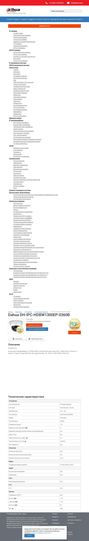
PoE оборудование (19, 97)
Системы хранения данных (22, 243)
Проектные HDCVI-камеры (22, 216)
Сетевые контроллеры (21, 148)
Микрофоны (17, 112)
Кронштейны (17, 99)
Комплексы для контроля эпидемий (22, 268)
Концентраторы (18, 161)
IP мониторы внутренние (22, 137)
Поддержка (32, 19)
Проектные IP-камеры (21, 260)
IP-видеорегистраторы (17, 63)
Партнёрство (54, 19)
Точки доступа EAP (19, 84)
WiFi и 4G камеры (19, 48)
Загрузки (39, 19)
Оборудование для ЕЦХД (21, 205)
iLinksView (16, 74)
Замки (15, 290)
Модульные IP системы (21, 133)
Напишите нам (76, 3)
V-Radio (16, 70)
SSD (14, 80)
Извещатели (17, 163)
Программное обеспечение (22, 233)
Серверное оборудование (22, 228)
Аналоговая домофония (21, 125)
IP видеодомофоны (16, 120)
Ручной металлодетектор (22, 199)
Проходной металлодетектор (23, 197)
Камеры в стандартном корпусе (24, 41)
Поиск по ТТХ (44, 26)
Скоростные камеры (20, 46)
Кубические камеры (20, 37)
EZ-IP (11, 294)
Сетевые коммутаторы (21, 91)
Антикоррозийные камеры (22, 224)
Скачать (74, 332)
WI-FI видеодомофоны (21, 122)
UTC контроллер (19, 107)
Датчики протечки (19, 177)
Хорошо (29, 535)
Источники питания (20, 109)
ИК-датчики (17, 171)
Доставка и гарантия (67, 19)
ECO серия (16, 58)
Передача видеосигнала (21, 241)
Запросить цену (34, 325)
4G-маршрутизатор (20, 76)
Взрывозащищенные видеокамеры (25, 262)
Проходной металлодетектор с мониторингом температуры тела (35, 195)
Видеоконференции (20, 207)
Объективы (17, 114)
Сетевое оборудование (21, 307)
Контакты (78, 19)
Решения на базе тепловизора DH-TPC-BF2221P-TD (30, 273)
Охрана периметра (19, 264)
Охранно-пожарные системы (20, 190)
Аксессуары (13, 67)
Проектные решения (16, 201)
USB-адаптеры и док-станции (23, 82)
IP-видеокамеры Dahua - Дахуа (16, 514)
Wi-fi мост (16, 72)
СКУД (11, 146)
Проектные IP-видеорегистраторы (25, 256)
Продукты (16, 19)
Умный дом (17, 288)
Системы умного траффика (22, 218)
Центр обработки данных (22, 239)
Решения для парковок (21, 156)
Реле (15, 188)
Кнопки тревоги (18, 186)
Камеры (16, 281)
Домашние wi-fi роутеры (21, 86)
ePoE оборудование (20, 93)
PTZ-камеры (17, 44)
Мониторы (17, 95)
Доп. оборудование (20, 135)
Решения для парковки (21, 235)
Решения (24, 19)
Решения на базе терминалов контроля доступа (29, 277)
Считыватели (18, 150)
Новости (46, 19)
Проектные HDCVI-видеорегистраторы (26, 258)
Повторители (17, 167)
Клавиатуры (17, 184)
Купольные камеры (20, 39)
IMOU (11, 279)
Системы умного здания (21, 266)
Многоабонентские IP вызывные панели (27, 139)
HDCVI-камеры (14, 50)
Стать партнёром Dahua (37, 329)
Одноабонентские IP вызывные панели (26, 141)
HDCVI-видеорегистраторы (19, 65)
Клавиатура (17, 103)
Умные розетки (18, 175)
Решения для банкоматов (22, 249)
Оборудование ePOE (20, 230)
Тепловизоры (18, 203)
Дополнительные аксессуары (23, 131)
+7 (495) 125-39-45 (56, 3)
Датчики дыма (18, 182)
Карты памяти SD (19, 88)
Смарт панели (18, 129)
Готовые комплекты (20, 143)
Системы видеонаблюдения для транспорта (28, 247)
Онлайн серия (18, 33)
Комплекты (17, 173)
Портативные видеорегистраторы (25, 254)
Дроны (15, 210)
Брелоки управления (20, 165)
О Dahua (10, 19)
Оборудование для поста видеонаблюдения (28, 251)
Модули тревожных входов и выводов (26, 180)
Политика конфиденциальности (15, 527)
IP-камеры (13, 31)
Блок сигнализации (20, 78)
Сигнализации (14, 159)
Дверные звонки (15, 118)
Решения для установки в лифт (24, 245)
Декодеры (16, 101)
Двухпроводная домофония (23, 127)
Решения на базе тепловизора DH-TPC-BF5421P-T (30, 275)
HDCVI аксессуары (19, 116)
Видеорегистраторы (20, 283)
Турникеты (17, 152)
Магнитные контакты (20, 169)
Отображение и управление (22, 212)
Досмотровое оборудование (19, 193)
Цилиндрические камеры (22, 35)
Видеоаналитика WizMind (22, 220)
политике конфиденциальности (41, 533)
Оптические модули (20, 105)
